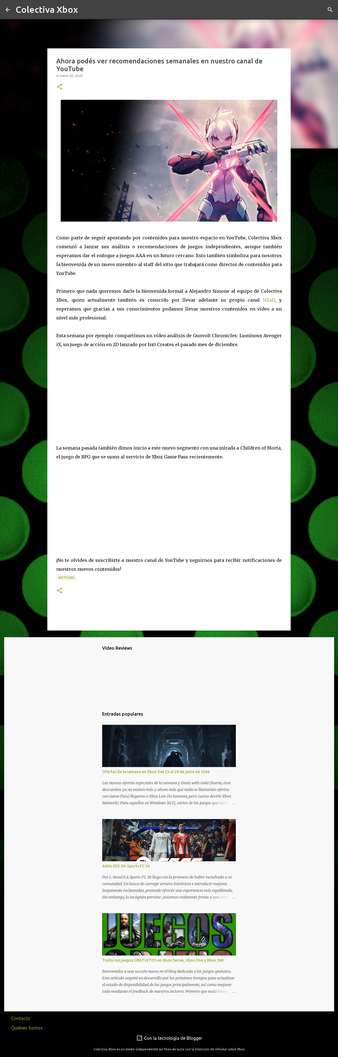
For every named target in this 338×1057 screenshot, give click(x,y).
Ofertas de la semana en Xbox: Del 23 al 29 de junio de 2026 (156, 772)
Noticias (66, 577)
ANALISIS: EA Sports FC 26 (126, 866)
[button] (59, 87)
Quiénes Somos (27, 1027)
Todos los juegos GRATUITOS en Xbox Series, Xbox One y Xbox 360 (163, 960)
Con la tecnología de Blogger (169, 1038)
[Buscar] (85, 9)
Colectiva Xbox (47, 9)
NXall (269, 300)
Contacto (20, 1018)
